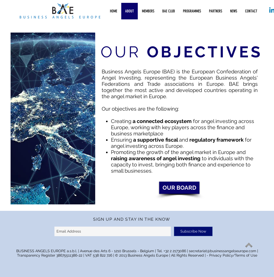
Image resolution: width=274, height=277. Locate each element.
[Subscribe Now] (193, 231)
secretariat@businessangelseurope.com (222, 251)
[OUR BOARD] (179, 188)
